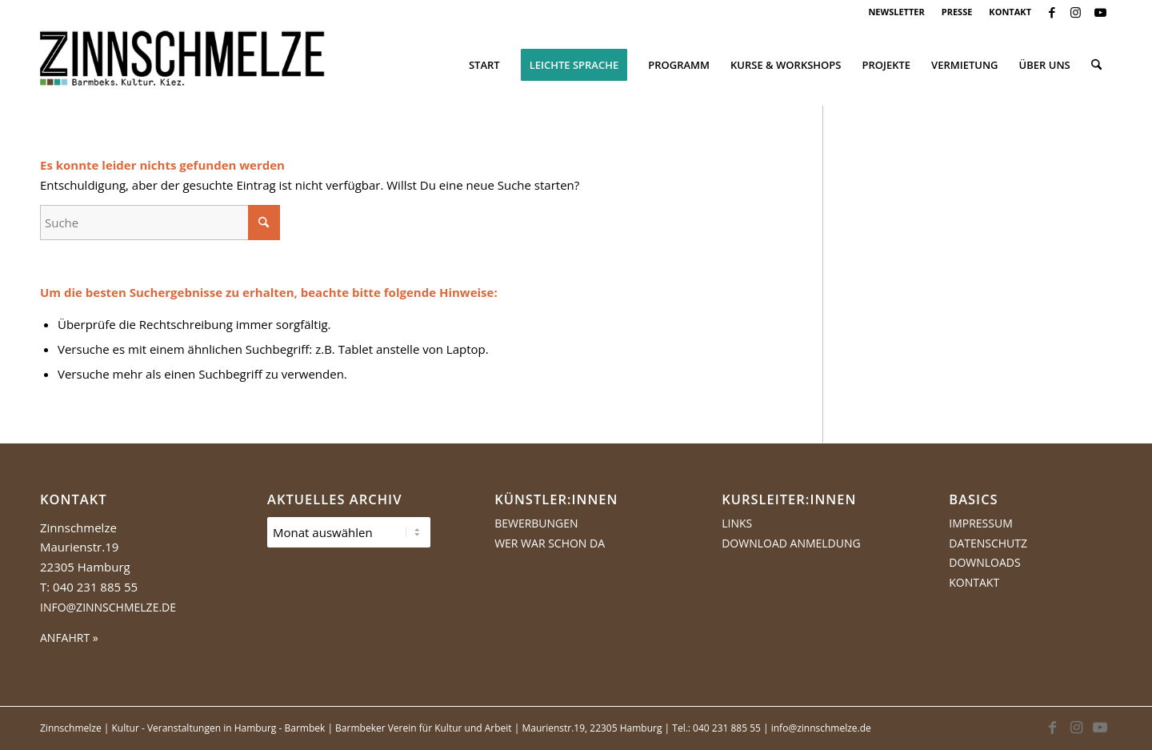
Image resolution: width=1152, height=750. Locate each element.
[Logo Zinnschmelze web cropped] (183, 65)
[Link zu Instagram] (1075, 12)
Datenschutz (988, 543)
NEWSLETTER (896, 12)
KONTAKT (1010, 12)
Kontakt (974, 582)
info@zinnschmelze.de (108, 607)
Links (737, 523)
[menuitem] (896, 12)
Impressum (981, 523)
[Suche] (1096, 65)
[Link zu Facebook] (1051, 12)
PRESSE (957, 12)
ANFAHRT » (69, 637)
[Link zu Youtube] (1100, 12)
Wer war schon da (549, 543)
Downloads (984, 562)
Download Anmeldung (791, 543)
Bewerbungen (536, 523)
